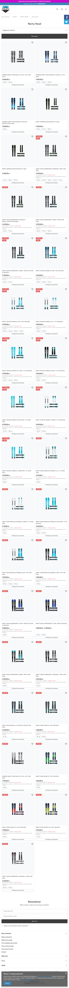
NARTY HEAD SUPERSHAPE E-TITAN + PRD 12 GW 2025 (51, 623)
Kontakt (3, 952)
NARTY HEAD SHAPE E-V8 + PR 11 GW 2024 (48, 827)
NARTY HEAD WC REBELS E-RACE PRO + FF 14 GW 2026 (16, 420)
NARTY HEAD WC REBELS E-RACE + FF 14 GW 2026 (50, 370)
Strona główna (5, 17)
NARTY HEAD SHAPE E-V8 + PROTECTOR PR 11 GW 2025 (16, 726)
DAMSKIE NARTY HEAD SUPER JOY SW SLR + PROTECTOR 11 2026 (15, 122)
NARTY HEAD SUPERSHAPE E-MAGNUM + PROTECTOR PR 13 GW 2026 (14, 220)
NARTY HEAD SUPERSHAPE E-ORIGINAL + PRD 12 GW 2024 (17, 877)
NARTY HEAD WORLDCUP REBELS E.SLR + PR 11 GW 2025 (16, 573)
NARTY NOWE (24, 17)
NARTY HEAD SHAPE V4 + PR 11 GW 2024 (47, 776)
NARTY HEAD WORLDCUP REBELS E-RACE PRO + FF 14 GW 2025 (51, 522)
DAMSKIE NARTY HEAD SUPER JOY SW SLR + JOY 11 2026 (50, 75)
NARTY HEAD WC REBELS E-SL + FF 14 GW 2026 (49, 321)
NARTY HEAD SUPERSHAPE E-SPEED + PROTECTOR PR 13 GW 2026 (17, 271)
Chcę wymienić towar (7, 949)
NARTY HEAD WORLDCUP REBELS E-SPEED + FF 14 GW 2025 (17, 522)
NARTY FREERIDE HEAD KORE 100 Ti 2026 (14, 169)
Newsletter (34, 902)
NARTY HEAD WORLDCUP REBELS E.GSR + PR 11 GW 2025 (50, 573)
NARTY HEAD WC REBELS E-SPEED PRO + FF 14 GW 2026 (16, 471)
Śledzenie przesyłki (6, 940)
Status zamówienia (6, 937)
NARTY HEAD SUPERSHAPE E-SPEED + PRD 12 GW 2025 (16, 675)
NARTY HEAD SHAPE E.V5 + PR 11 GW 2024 (14, 827)
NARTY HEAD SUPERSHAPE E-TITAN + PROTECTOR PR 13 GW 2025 (17, 624)
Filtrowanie (34, 36)
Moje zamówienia (6, 933)
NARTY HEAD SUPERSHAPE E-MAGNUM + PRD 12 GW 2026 (51, 169)
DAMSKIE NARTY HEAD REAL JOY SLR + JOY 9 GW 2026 (16, 75)
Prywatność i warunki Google (28, 979)
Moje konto (4, 956)
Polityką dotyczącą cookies (44, 976)
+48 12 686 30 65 (41, 4)
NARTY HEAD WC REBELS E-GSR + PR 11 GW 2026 (50, 270)
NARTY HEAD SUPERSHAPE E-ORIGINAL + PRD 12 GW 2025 (51, 675)
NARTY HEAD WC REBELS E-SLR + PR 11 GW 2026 (16, 321)
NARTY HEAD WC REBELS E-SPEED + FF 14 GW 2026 (50, 420)
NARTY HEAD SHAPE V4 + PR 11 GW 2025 (47, 725)
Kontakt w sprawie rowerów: (34, 4)
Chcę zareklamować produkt (9, 943)
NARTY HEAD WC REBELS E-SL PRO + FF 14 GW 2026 (17, 370)
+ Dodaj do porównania (17, 85)
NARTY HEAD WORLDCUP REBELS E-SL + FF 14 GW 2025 (50, 471)
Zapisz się (34, 921)
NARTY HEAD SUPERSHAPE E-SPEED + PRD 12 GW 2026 (50, 220)
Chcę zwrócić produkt (7, 946)
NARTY (15, 17)
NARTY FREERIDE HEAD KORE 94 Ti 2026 (47, 122)
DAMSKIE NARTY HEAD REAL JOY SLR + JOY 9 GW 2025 (16, 777)
